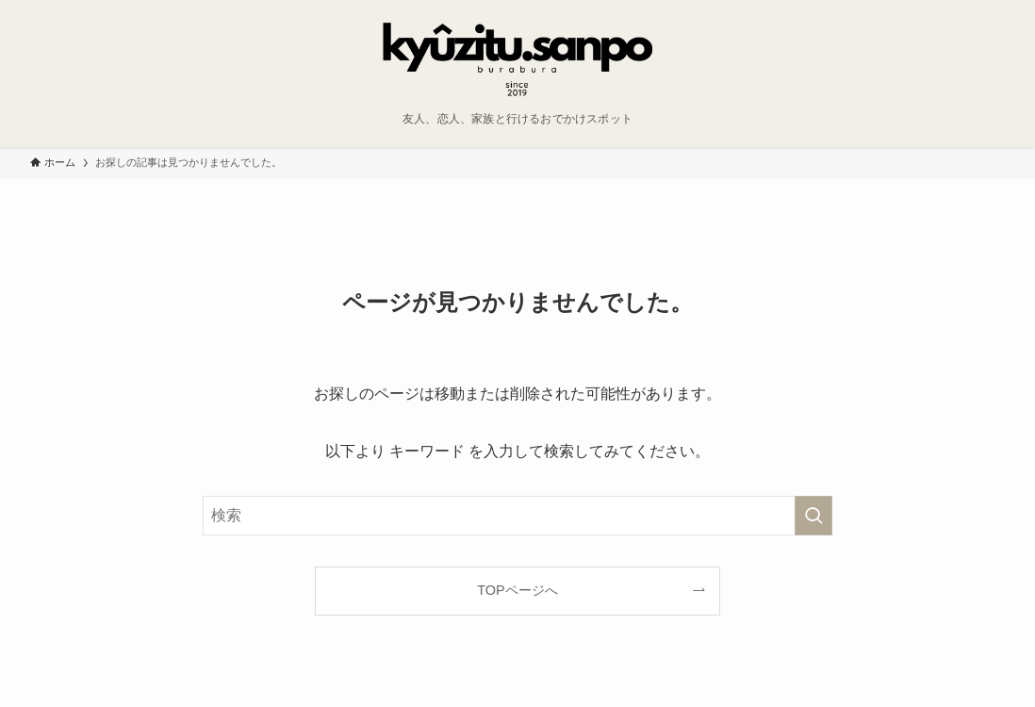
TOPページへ (517, 590)
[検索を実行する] (813, 515)
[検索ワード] (517, 515)
